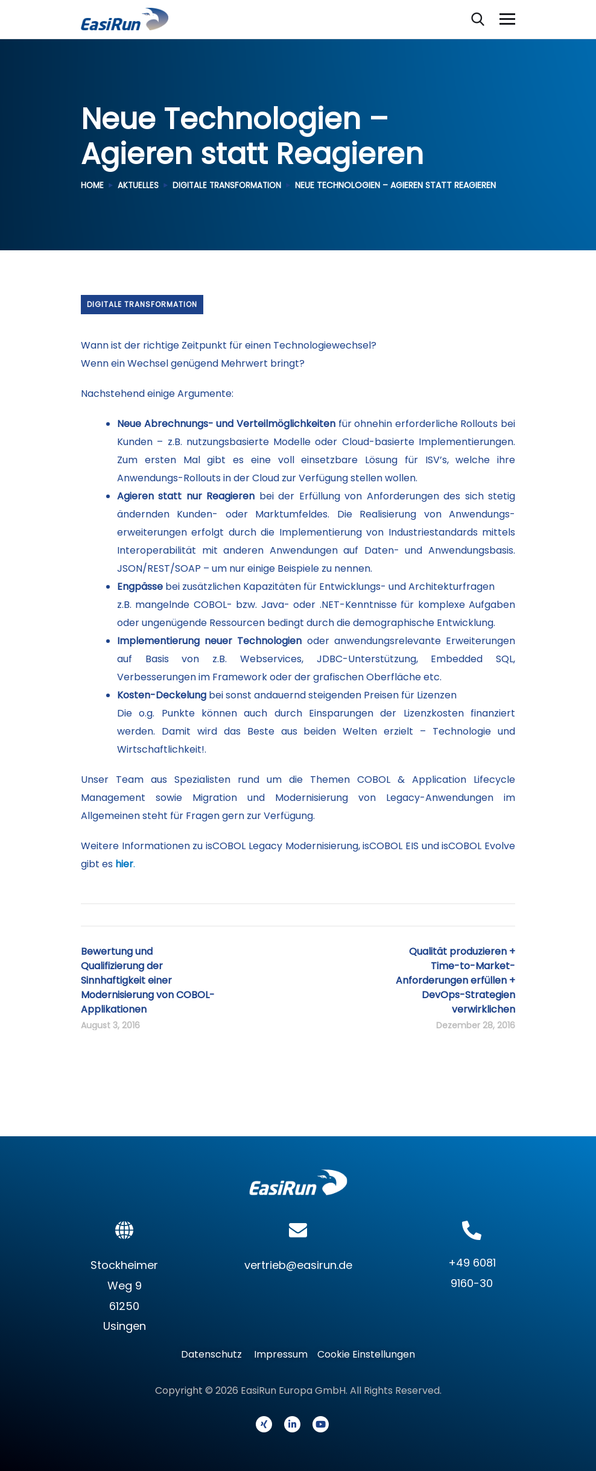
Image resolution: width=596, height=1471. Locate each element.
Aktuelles (139, 186)
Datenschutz (215, 1354)
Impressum (281, 1354)
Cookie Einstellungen (366, 1354)
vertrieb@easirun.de (298, 1265)
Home (93, 186)
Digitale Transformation (230, 186)
